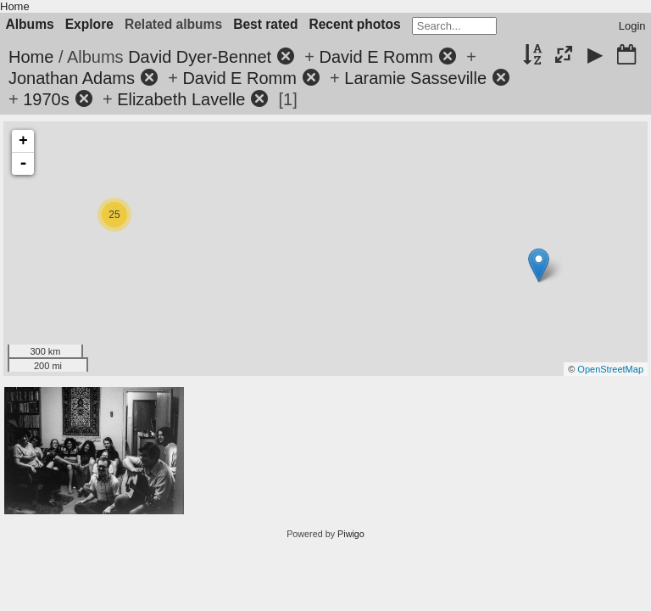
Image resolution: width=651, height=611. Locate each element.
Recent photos (354, 24)
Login (632, 26)
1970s (46, 99)
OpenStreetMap (610, 369)
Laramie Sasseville (415, 78)
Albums (30, 24)
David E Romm (376, 57)
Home (15, 6)
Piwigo (350, 534)
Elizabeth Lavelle (181, 99)
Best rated (265, 24)
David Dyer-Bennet (199, 57)
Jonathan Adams (71, 78)
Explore (89, 24)
